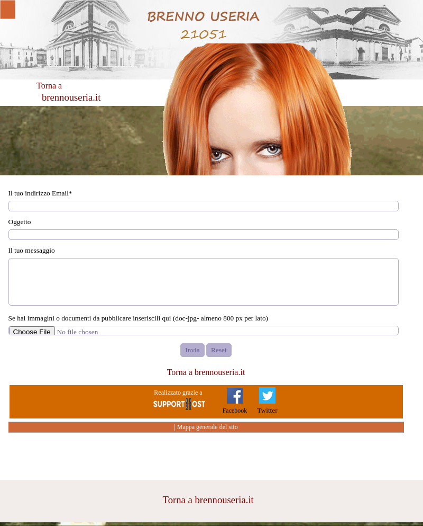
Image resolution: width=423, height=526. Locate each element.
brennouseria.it (71, 97)
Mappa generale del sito (207, 427)
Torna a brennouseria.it (206, 372)
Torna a (49, 85)
